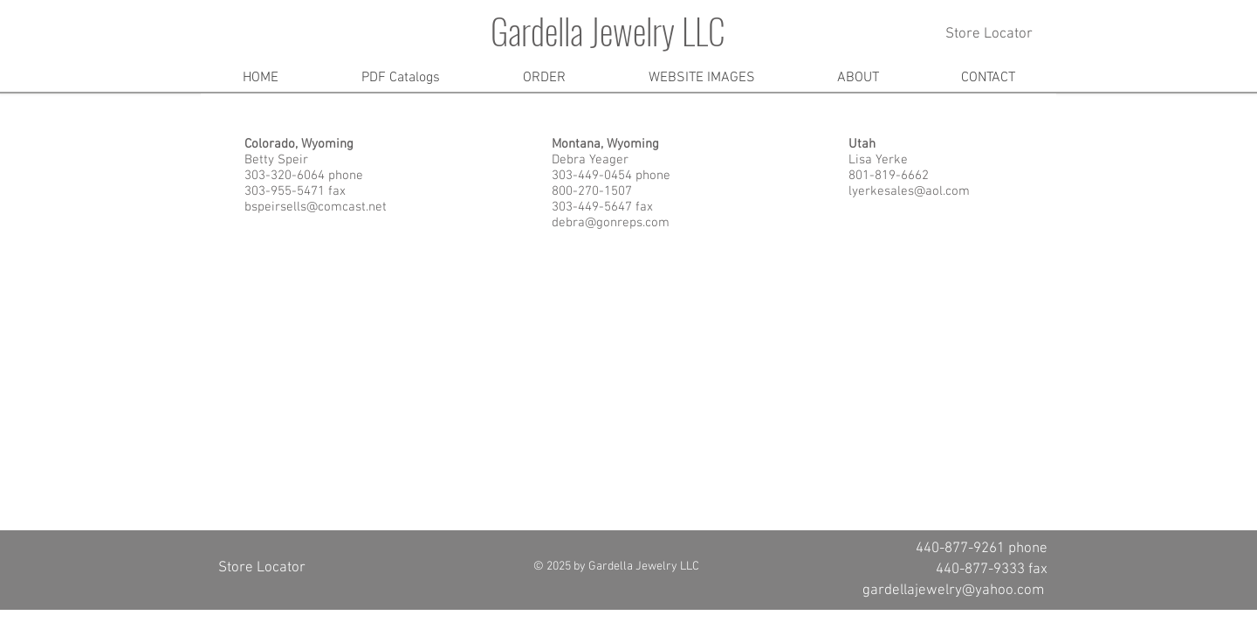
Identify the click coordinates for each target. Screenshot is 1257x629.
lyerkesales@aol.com (909, 191)
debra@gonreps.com (611, 223)
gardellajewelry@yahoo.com (953, 590)
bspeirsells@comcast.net (315, 207)
